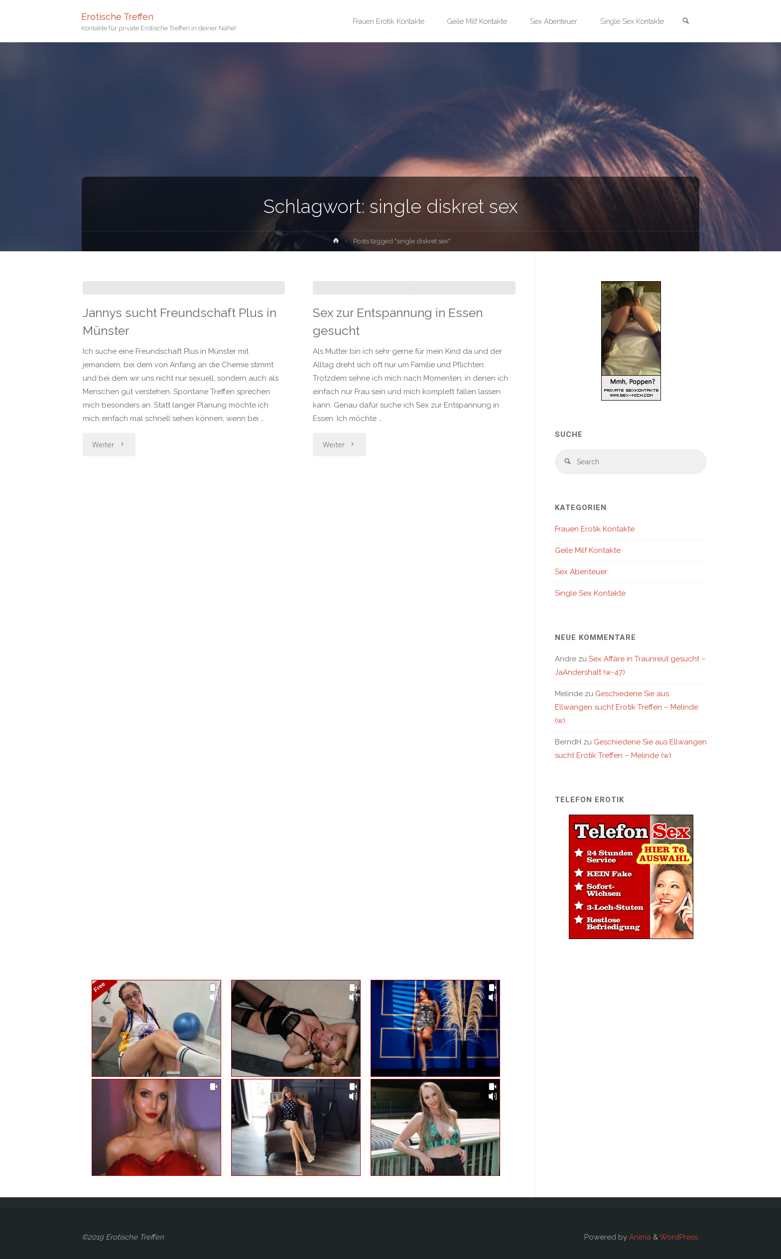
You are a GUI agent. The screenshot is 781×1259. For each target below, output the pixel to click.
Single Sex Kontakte (590, 594)
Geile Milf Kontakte (588, 551)
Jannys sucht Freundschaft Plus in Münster (179, 473)
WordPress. (679, 1237)
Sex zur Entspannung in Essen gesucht (405, 482)
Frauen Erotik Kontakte (595, 530)
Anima (639, 1237)
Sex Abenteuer (581, 573)
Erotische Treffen (118, 16)
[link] (685, 21)
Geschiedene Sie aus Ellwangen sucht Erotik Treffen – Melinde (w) (626, 709)
